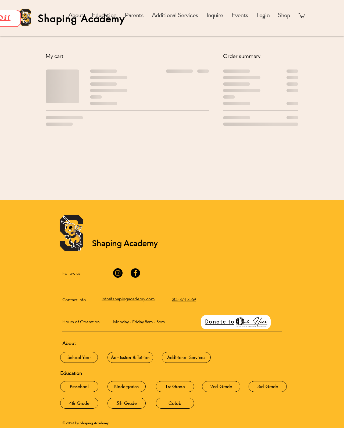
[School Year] (79, 357)
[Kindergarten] (127, 386)
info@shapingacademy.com (128, 298)
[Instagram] (118, 273)
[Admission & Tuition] (130, 357)
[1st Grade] (175, 386)
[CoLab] (175, 403)
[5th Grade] (127, 403)
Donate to (219, 322)
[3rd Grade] (268, 386)
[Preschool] (79, 386)
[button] (134, 15)
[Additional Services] (186, 357)
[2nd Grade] (221, 386)
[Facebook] (135, 273)
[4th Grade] (79, 403)
